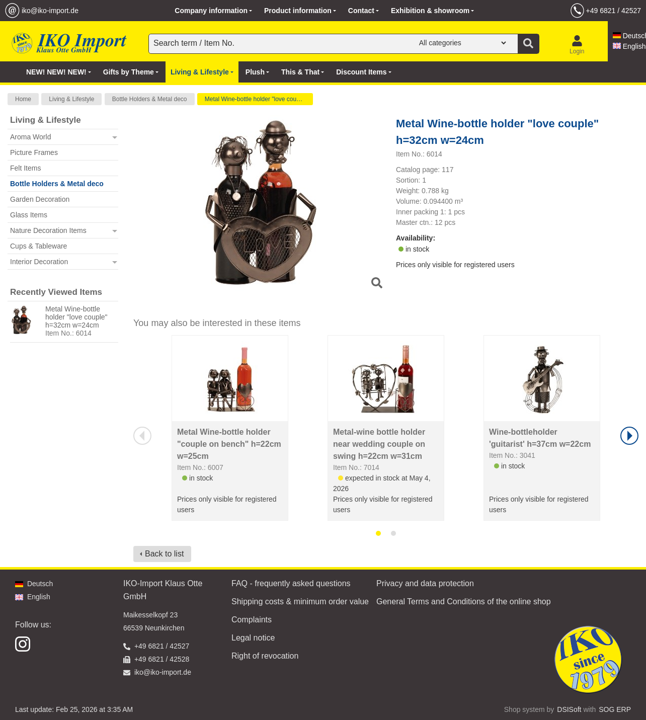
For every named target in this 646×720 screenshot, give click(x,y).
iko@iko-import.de (50, 11)
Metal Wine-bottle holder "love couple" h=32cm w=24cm (76, 317)
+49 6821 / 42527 (613, 11)
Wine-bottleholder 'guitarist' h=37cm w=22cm (540, 438)
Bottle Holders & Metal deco (149, 99)
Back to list (164, 553)
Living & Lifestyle (71, 99)
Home (23, 99)
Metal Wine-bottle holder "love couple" (256, 99)
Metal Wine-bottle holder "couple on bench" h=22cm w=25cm (229, 444)
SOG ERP (615, 709)
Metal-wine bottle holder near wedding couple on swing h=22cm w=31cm (379, 444)
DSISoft (569, 709)
